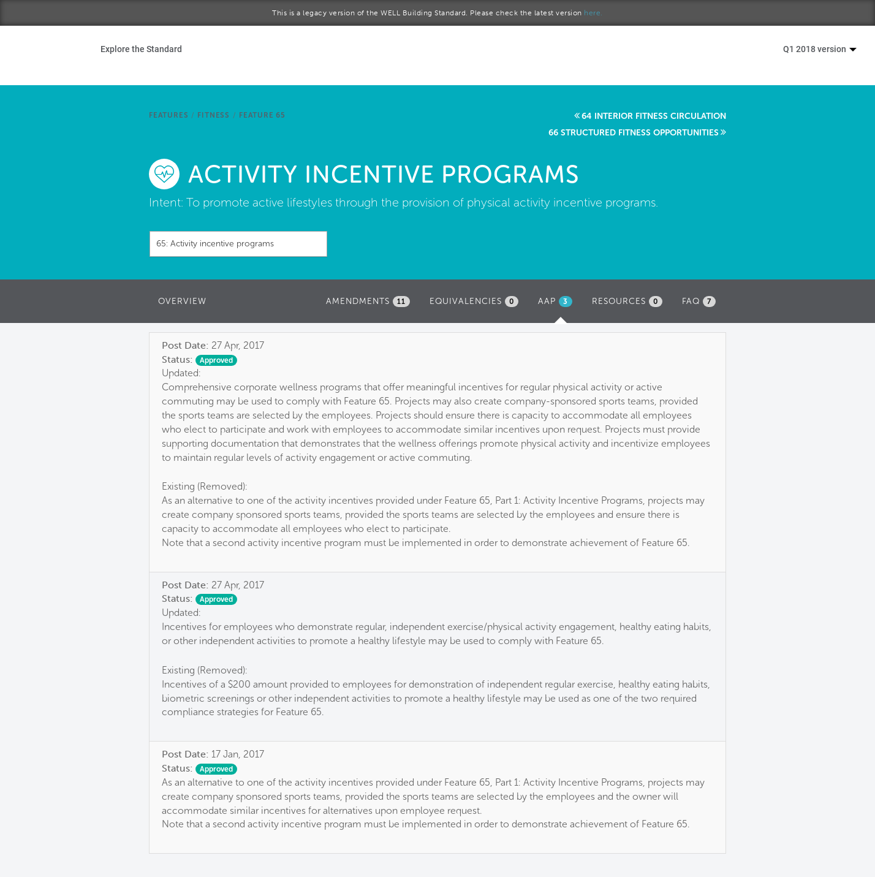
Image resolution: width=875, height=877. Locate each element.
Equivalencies (474, 301)
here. (593, 13)
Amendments (368, 301)
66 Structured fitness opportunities (633, 132)
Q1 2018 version (820, 49)
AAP (558, 304)
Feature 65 (262, 115)
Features (168, 115)
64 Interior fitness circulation (653, 116)
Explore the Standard (141, 49)
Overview (182, 301)
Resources (627, 301)
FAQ (699, 301)
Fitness (213, 115)
